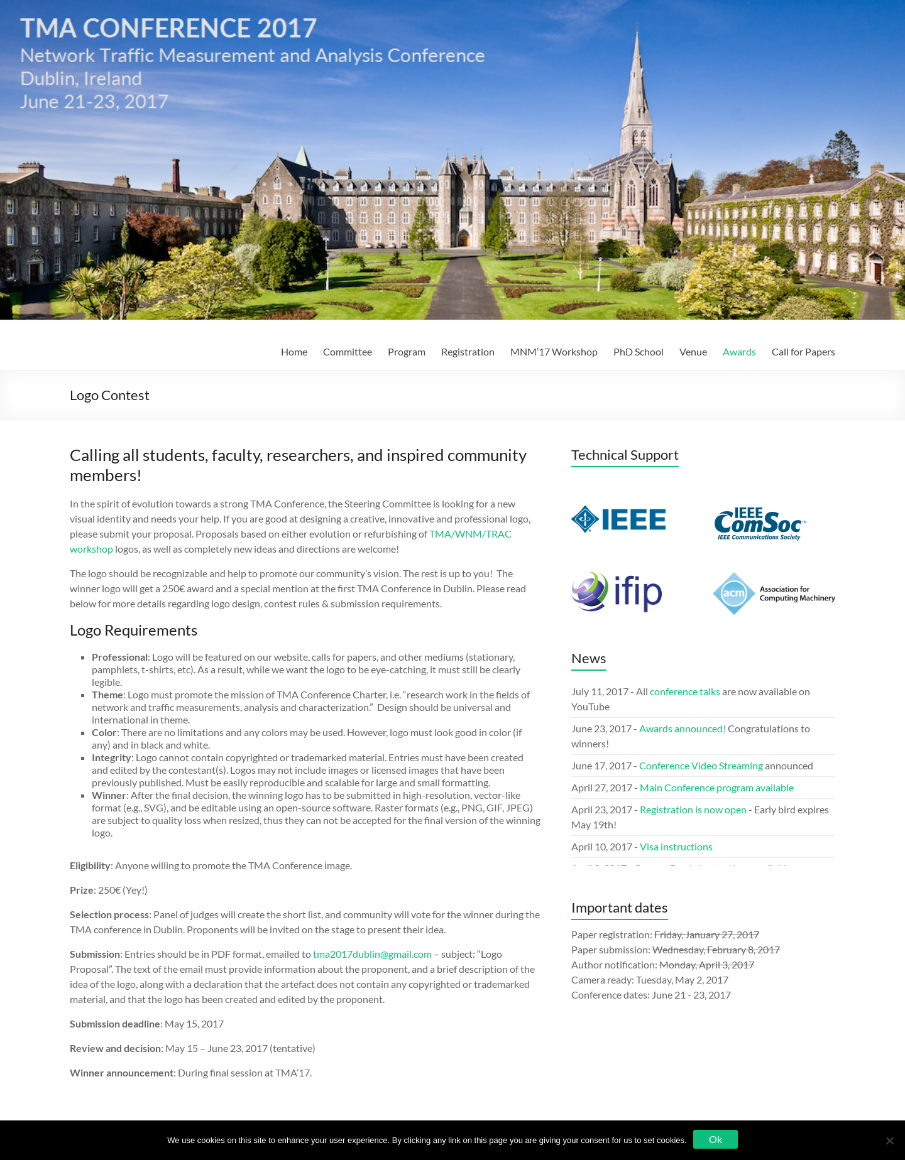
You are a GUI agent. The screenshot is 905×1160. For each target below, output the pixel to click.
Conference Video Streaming (701, 765)
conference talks (685, 691)
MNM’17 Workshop (554, 351)
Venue (693, 351)
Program (406, 351)
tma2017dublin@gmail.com (372, 954)
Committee (347, 351)
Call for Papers (803, 351)
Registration (468, 351)
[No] (889, 1140)
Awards (739, 351)
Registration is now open (694, 809)
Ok (715, 1139)
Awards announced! (682, 728)
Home (294, 351)
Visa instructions (676, 846)
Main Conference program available (717, 787)
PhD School (638, 351)
